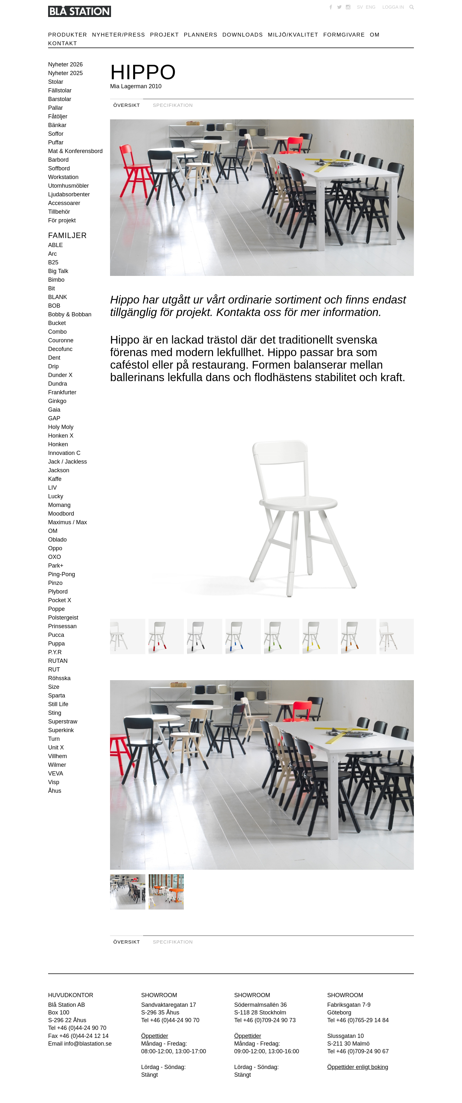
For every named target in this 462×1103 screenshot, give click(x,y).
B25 (53, 262)
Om (375, 35)
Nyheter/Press (118, 35)
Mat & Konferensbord (75, 151)
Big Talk (58, 271)
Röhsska (59, 678)
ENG (370, 7)
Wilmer (57, 765)
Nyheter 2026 (65, 64)
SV (360, 7)
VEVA (55, 773)
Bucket (57, 323)
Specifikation (173, 104)
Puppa (56, 643)
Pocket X (59, 600)
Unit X (56, 747)
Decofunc (60, 349)
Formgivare (344, 35)
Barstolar (59, 99)
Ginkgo (57, 401)
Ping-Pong (61, 574)
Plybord (58, 591)
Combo (57, 332)
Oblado (57, 540)
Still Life (58, 704)
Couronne (60, 340)
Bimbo (56, 280)
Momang (59, 505)
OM (52, 531)
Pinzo (55, 583)
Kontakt (62, 43)
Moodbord (61, 514)
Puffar (56, 142)
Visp (53, 782)
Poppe (56, 609)
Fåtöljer (57, 116)
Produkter (67, 35)
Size (53, 687)
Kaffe (55, 479)
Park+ (56, 566)
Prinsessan (62, 626)
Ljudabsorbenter (69, 194)
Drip (53, 366)
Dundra (57, 384)
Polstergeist (63, 617)
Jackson (58, 470)
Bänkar (57, 125)
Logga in (393, 7)
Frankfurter (62, 392)
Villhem (57, 756)
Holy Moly (60, 427)
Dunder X (60, 375)
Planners (201, 35)
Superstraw (62, 721)
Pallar (55, 108)
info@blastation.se (88, 1043)
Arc (52, 254)
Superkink (61, 730)
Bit (51, 288)
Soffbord (59, 168)
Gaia (54, 410)
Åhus (54, 791)
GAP (54, 418)
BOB (54, 306)
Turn (54, 739)
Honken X (60, 436)
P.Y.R (55, 652)
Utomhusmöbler (68, 186)
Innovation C (64, 453)
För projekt (62, 220)
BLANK (57, 297)
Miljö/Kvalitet (293, 35)
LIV (52, 488)
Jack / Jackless (67, 462)
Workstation (63, 177)
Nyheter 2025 (65, 73)
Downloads (242, 35)
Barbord (58, 160)
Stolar (55, 82)
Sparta (56, 695)
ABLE (55, 245)
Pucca (56, 635)
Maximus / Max (67, 522)
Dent (54, 358)
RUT (54, 669)
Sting (54, 713)
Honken (58, 444)
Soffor (56, 134)
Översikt (126, 104)
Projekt (164, 35)
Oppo (55, 548)
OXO (54, 557)
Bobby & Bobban (69, 314)
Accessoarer (64, 203)
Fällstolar (60, 90)
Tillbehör (59, 212)
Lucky (55, 496)
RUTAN (58, 661)
